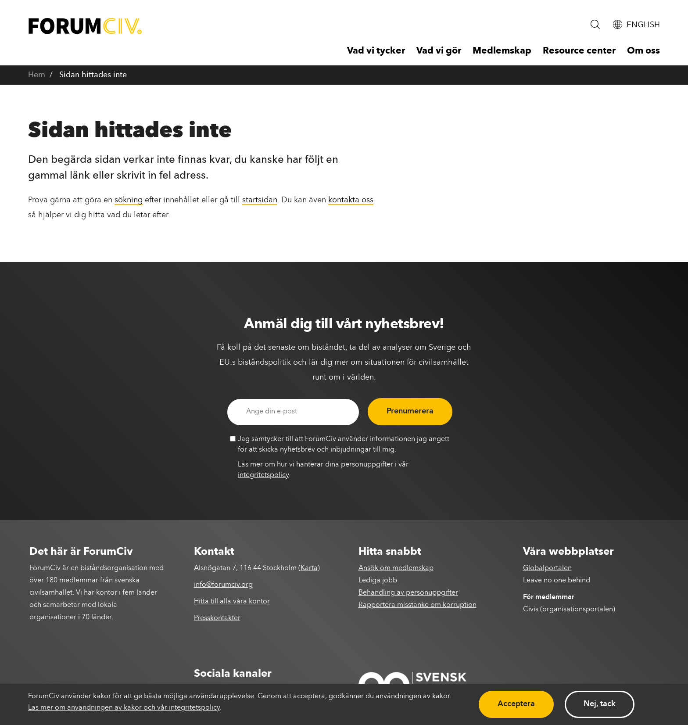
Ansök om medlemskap (396, 568)
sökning (129, 200)
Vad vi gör (438, 51)
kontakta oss (350, 200)
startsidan (259, 200)
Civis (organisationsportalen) (569, 609)
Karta (309, 568)
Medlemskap (502, 51)
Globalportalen (547, 568)
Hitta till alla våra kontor (232, 601)
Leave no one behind (556, 580)
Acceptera (516, 704)
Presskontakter (217, 618)
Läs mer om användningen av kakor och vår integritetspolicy (124, 707)
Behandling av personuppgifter (408, 592)
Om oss (643, 51)
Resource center (579, 51)
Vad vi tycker (376, 51)
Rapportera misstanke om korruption (417, 605)
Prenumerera (410, 411)
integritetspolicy (263, 475)
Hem (36, 75)
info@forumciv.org (223, 585)
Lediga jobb (377, 580)
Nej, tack (600, 704)
